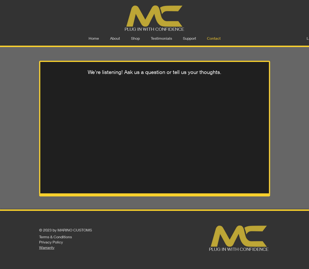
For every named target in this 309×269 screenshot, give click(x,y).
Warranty (46, 247)
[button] (135, 38)
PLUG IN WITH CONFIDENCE (154, 29)
